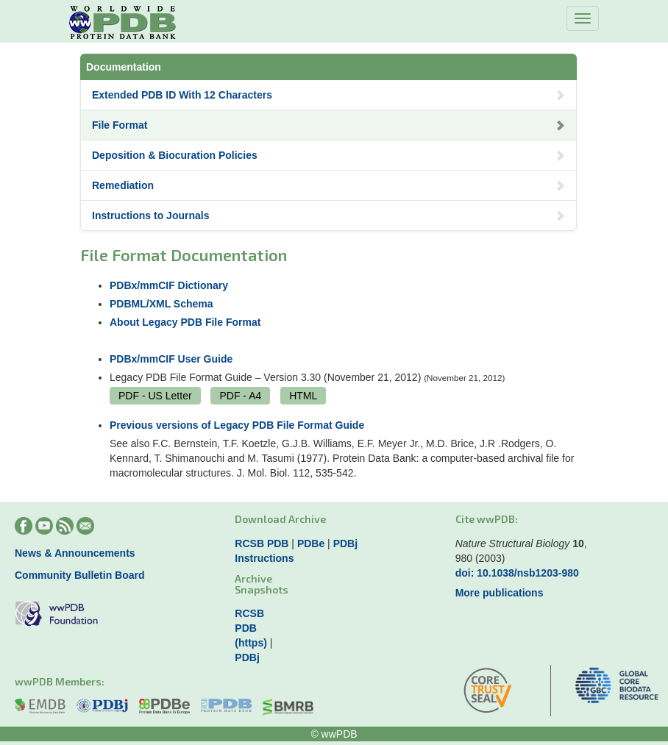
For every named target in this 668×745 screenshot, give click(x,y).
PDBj (345, 543)
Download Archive (280, 519)
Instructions (264, 558)
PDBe (310, 543)
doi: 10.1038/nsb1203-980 (517, 573)
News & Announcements (75, 553)
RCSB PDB (261, 543)
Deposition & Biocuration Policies (328, 155)
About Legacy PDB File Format (185, 322)
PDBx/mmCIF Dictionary (169, 285)
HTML (303, 396)
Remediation (328, 185)
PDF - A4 (240, 396)
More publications (499, 593)
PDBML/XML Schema (161, 304)
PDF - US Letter (155, 396)
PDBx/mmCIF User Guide (171, 359)
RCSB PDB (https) (251, 628)
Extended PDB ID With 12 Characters (328, 95)
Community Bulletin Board (80, 575)
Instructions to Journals (328, 215)
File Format (328, 125)
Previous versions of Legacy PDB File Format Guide (237, 425)
